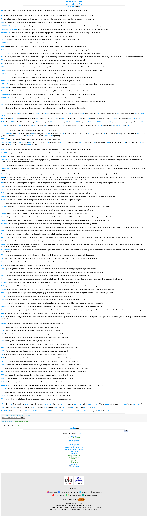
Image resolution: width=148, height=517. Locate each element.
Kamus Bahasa (74, 442)
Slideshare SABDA (89, 495)
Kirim (22, 417)
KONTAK (65, 499)
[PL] (77, 4)
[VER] (67, 4)
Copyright (74, 453)
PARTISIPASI (73, 499)
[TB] (72, 4)
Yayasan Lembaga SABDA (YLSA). (67, 505)
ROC (83, 433)
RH (80, 433)
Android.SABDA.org (73, 457)
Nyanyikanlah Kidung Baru (74, 447)
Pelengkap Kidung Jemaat (74, 449)
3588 (32, 134)
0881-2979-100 (58, 509)
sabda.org (94, 509)
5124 (82, 113)
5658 (51, 136)
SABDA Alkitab (58, 495)
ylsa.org (87, 509)
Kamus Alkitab (74, 440)
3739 (143, 113)
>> (80, 7)
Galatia (72, 7)
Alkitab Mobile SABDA (74, 1)
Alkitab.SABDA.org (74, 455)
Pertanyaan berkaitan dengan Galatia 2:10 (18, 415)
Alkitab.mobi (74, 451)
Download (74, 436)
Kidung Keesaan (74, 444)
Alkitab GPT (17, 425)
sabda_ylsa (52, 492)
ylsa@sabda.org (74, 509)
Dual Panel (74, 466)
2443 (37, 113)
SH (76, 433)
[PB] (80, 4)
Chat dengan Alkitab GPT (21, 421)
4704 (117, 113)
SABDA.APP (74, 459)
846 (98, 113)
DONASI (81, 499)
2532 (3, 115)
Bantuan (74, 464)
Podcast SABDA (73, 495)
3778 (11, 144)
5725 (90, 134)
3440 (18, 113)
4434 (70, 113)
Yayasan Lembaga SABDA (68, 492)
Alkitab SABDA (16, 424)
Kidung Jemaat (74, 446)
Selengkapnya (96, 492)
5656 (142, 134)
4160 (136, 113)
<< (68, 7)
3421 (47, 113)
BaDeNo (74, 460)
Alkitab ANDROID (74, 438)
